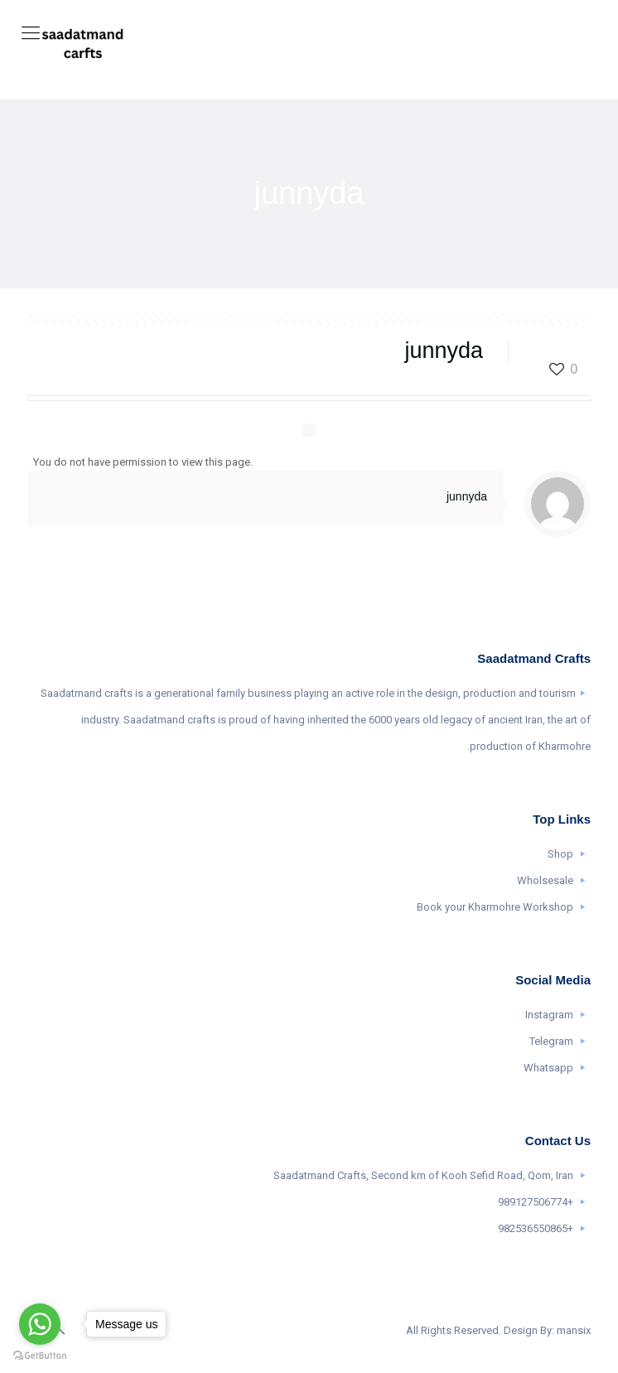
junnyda (467, 496)
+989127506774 (535, 1202)
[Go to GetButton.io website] (39, 1356)
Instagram (549, 1014)
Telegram (551, 1041)
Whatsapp (548, 1067)
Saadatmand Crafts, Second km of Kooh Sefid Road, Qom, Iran (423, 1175)
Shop (560, 854)
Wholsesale (545, 880)
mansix (574, 1330)
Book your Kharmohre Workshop (495, 907)
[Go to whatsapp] (39, 1324)
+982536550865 (535, 1228)
